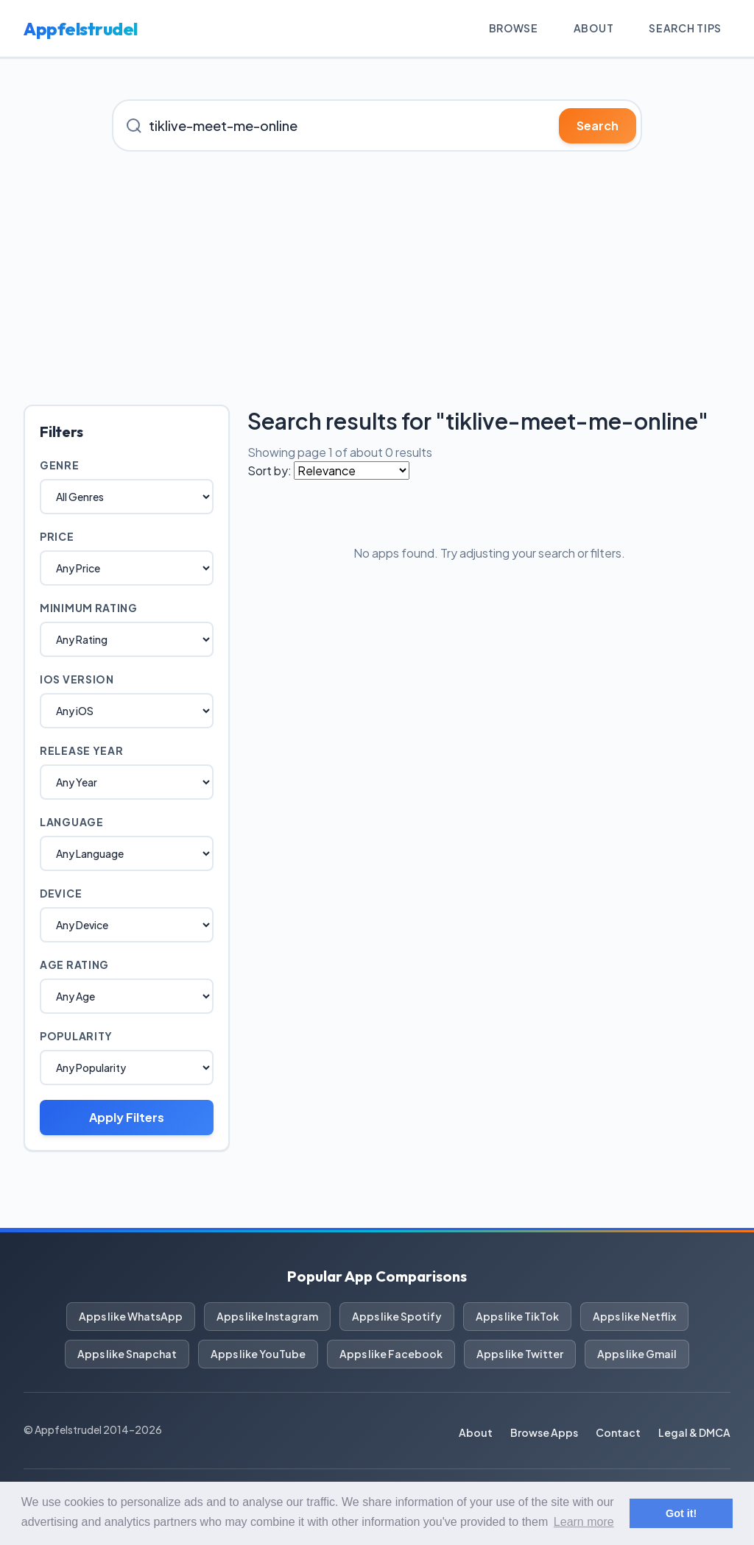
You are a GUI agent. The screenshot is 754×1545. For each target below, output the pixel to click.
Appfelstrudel (81, 29)
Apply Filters (126, 1117)
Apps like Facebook (391, 1353)
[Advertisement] (377, 278)
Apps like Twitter (519, 1353)
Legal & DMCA (694, 1432)
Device (61, 893)
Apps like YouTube (258, 1353)
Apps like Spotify (397, 1316)
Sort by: (269, 470)
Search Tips (685, 28)
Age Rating (74, 964)
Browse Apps (544, 1432)
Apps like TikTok (517, 1316)
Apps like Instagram (267, 1316)
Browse (513, 28)
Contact (618, 1432)
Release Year (81, 750)
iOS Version (77, 679)
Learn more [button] (584, 1522)
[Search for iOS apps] (377, 125)
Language (72, 821)
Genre (60, 465)
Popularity (76, 1036)
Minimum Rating (89, 607)
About (594, 28)
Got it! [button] (681, 1513)
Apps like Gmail (637, 1353)
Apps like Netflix (634, 1316)
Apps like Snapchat (127, 1353)
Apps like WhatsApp (131, 1316)
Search (598, 125)
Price (57, 536)
